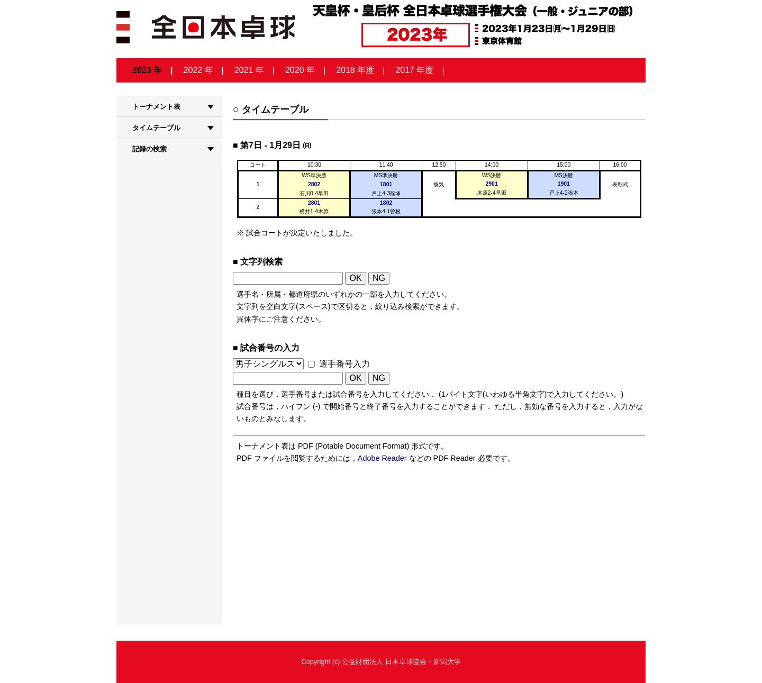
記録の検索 (149, 149)
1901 (564, 184)
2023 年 (147, 70)
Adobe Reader (382, 458)
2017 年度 (414, 70)
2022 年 (198, 70)
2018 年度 (355, 70)
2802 (314, 184)
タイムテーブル (156, 128)
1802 (386, 203)
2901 (492, 184)
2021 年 (249, 70)
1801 (386, 184)
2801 (314, 203)
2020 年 (300, 70)
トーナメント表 (156, 107)
